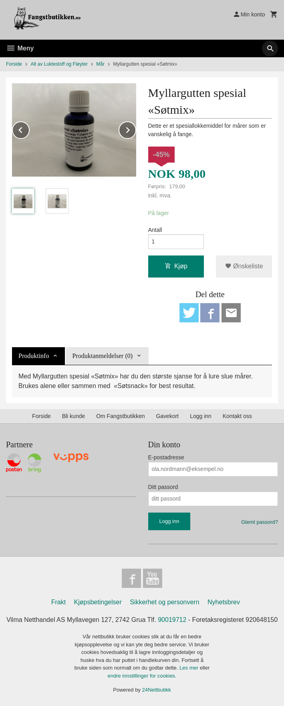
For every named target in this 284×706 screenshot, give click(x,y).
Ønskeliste (244, 266)
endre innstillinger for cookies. (142, 676)
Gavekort (167, 416)
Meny (20, 48)
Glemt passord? (259, 522)
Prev (29, 129)
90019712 (172, 619)
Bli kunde (73, 416)
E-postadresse (166, 457)
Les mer (189, 668)
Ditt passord (163, 487)
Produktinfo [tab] (33, 355)
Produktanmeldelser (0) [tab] (102, 355)
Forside (14, 64)
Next (135, 129)
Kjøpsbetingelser (98, 602)
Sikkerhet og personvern (164, 602)
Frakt (58, 602)
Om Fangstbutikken (120, 416)
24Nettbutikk (156, 690)
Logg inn (200, 416)
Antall (155, 230)
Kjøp (176, 266)
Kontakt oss (237, 416)
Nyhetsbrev (223, 602)
